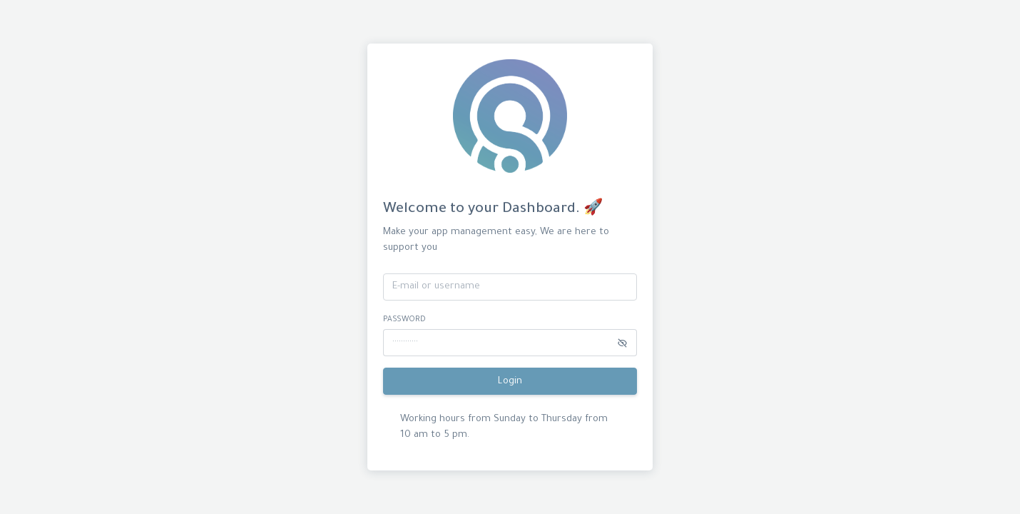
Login (510, 381)
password (404, 320)
